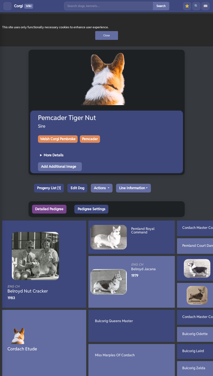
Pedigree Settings (91, 209)
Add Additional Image (58, 166)
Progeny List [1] (49, 188)
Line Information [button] (132, 188)
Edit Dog (77, 188)
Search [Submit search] (161, 6)
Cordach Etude (22, 349)
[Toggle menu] (7, 6)
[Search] (108, 6)
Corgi (23, 6)
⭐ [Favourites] (187, 6)
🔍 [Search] (196, 6)
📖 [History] (205, 6)
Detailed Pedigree (49, 209)
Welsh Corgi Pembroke (57, 139)
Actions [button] (100, 188)
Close (106, 35)
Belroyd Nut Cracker (36, 289)
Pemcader (90, 139)
